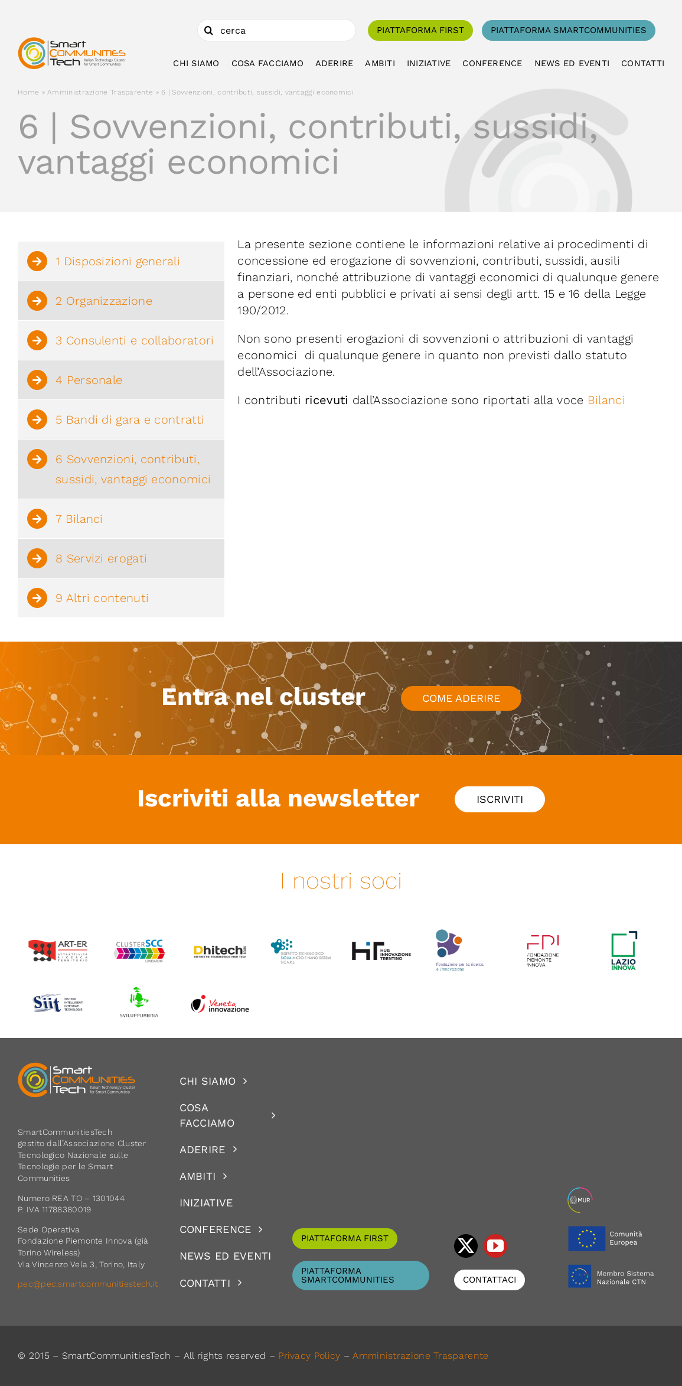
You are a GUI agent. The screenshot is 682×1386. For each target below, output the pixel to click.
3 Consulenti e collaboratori (135, 340)
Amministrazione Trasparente (100, 92)
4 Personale (89, 380)
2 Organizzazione (104, 301)
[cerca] (276, 30)
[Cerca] (208, 30)
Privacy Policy (309, 1355)
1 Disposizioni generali (118, 261)
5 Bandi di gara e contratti (130, 419)
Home (28, 92)
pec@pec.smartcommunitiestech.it (89, 1284)
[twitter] (466, 1246)
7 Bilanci (79, 519)
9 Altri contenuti (102, 598)
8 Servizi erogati (101, 558)
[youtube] (495, 1246)
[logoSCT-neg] (77, 1067)
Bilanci (606, 400)
